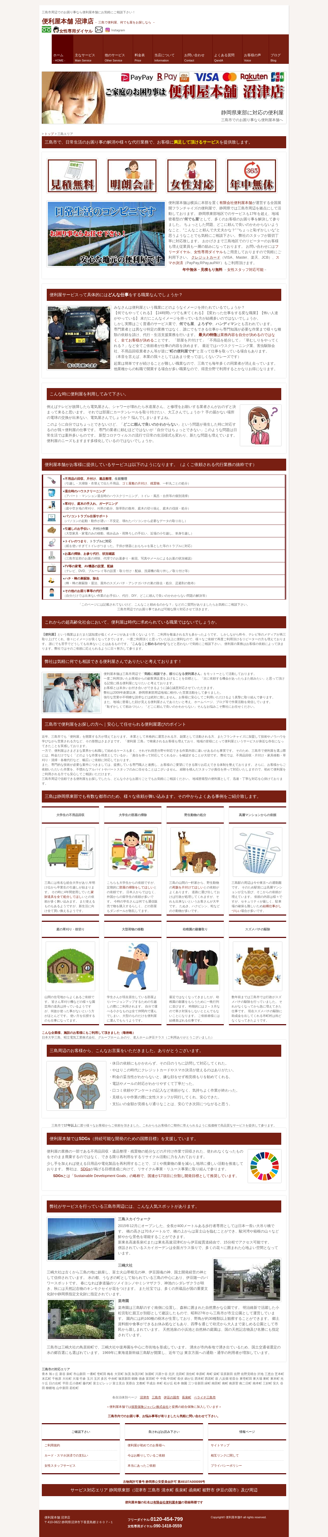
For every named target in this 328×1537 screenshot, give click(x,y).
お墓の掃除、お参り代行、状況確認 (90, 554)
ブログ (276, 57)
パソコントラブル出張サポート (86, 516)
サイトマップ (220, 1445)
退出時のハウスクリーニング (85, 491)
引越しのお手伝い (77, 529)
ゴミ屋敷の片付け (134, 483)
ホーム (59, 57)
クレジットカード (205, 257)
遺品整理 (105, 479)
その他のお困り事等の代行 (83, 591)
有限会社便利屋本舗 (235, 203)
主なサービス (85, 57)
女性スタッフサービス (60, 1465)
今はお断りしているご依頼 (146, 1455)
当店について (164, 57)
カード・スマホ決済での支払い (66, 1455)
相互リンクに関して (225, 1455)
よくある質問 (224, 57)
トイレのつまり (76, 541)
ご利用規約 (52, 1445)
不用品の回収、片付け (80, 479)
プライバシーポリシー (226, 1465)
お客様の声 (252, 57)
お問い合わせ (194, 57)
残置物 (155, 483)
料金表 (140, 57)
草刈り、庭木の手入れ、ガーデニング (91, 504)
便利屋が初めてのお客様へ (146, 1445)
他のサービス (115, 57)
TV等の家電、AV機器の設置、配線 (89, 566)
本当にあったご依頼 (142, 1465)
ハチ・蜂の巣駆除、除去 (82, 578)
